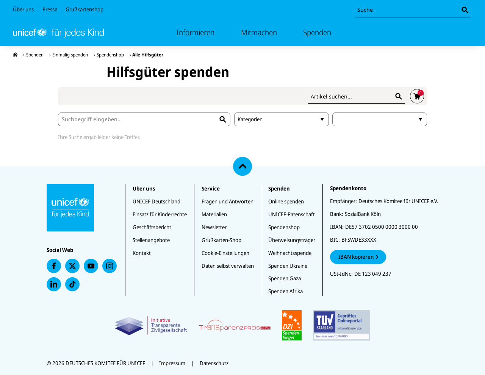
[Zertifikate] (242, 325)
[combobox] (413, 10)
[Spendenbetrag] (380, 119)
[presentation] (15, 55)
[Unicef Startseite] (58, 32)
